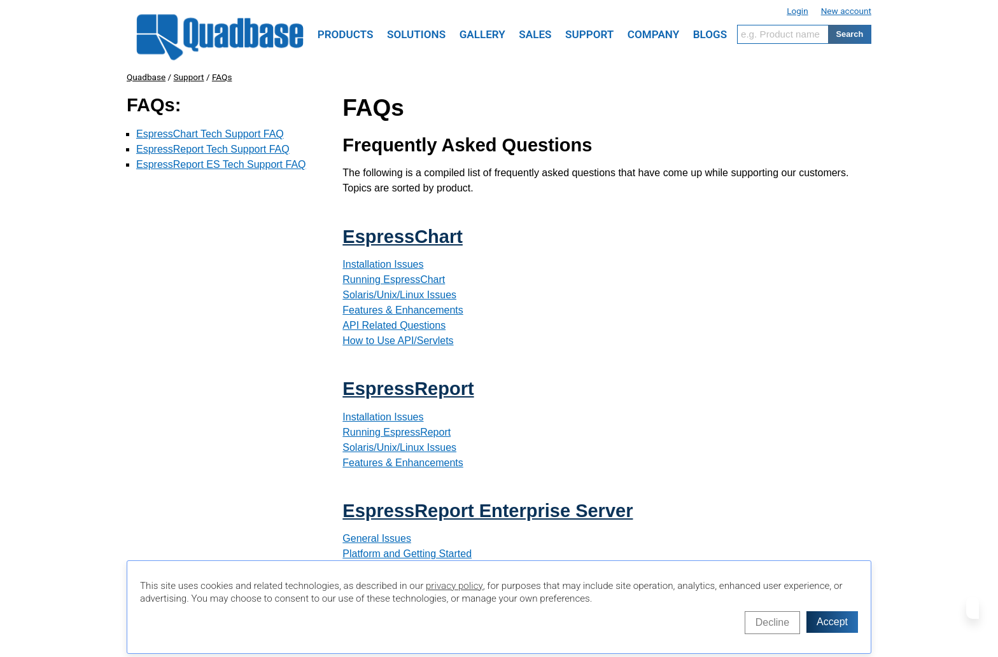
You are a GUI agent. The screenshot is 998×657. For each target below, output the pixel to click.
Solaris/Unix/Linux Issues (399, 294)
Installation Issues (382, 264)
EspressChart (402, 236)
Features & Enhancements (402, 310)
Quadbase (146, 77)
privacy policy (454, 585)
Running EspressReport (396, 432)
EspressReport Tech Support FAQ (213, 149)
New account (846, 11)
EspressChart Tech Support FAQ (210, 133)
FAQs (222, 77)
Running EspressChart (393, 279)
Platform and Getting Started (407, 553)
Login (797, 11)
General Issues (376, 538)
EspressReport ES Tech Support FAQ (221, 164)
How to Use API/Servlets (397, 340)
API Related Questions (394, 325)
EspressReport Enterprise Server (487, 511)
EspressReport (408, 388)
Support (189, 77)
